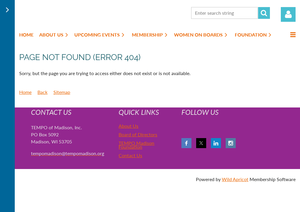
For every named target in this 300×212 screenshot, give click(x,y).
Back (42, 92)
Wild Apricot (235, 179)
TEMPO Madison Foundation (136, 145)
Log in (288, 14)
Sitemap (61, 92)
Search (264, 13)
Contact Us (130, 155)
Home (25, 92)
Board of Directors (138, 134)
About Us (128, 126)
